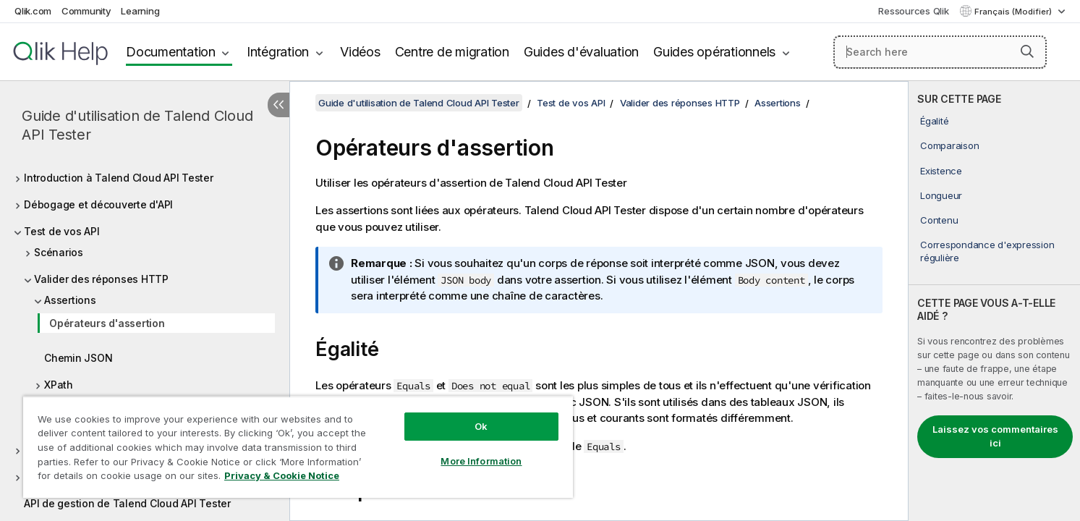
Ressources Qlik (913, 11)
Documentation (171, 51)
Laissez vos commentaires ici (995, 436)
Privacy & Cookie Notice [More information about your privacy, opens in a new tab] (281, 475)
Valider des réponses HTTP (101, 279)
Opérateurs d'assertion (107, 323)
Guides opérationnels (714, 51)
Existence (941, 171)
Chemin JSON (78, 358)
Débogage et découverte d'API (98, 204)
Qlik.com (32, 11)
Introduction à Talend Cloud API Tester (118, 177)
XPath (58, 384)
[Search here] (940, 52)
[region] (298, 447)
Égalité (934, 121)
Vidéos (360, 51)
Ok (481, 426)
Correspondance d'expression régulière (987, 251)
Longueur (941, 195)
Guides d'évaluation (581, 51)
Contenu (939, 220)
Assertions (70, 300)
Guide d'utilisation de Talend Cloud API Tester (137, 125)
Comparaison (949, 145)
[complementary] (994, 301)
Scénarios (58, 252)
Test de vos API (61, 231)
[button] (1027, 51)
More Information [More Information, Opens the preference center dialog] (481, 461)
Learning (140, 11)
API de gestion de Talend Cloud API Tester (127, 503)
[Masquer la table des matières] (278, 105)
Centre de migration (452, 51)
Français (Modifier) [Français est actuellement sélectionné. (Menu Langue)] (1014, 12)
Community (86, 11)
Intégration (278, 51)
